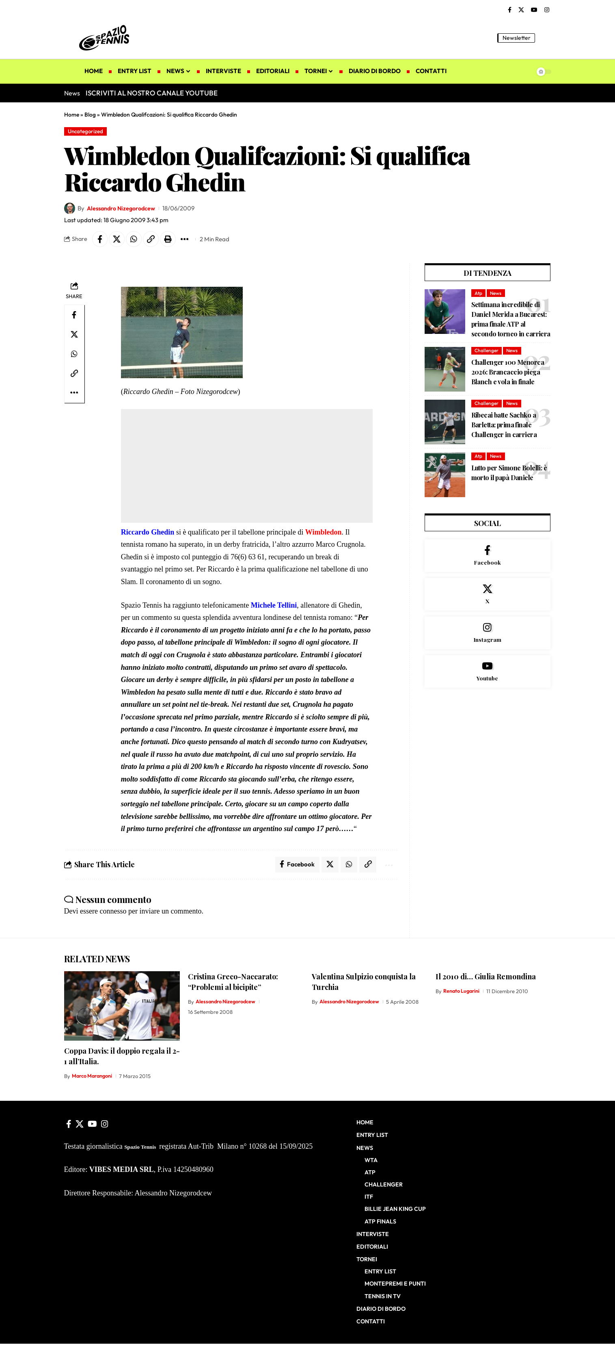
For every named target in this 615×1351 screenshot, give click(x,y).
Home (71, 114)
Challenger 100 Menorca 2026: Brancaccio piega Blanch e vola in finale (507, 373)
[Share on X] (118, 240)
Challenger (486, 352)
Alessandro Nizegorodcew (123, 208)
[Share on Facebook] (100, 240)
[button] (545, 38)
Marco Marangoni (93, 1077)
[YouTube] (534, 10)
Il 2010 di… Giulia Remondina (486, 978)
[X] (521, 10)
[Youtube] (488, 674)
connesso (112, 912)
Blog (90, 114)
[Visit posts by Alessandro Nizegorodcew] (70, 208)
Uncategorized (86, 131)
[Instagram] (546, 10)
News (497, 293)
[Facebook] (510, 10)
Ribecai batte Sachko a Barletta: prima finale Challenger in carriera (504, 425)
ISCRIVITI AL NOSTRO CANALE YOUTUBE (152, 93)
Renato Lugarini (462, 992)
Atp (479, 293)
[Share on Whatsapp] (135, 240)
